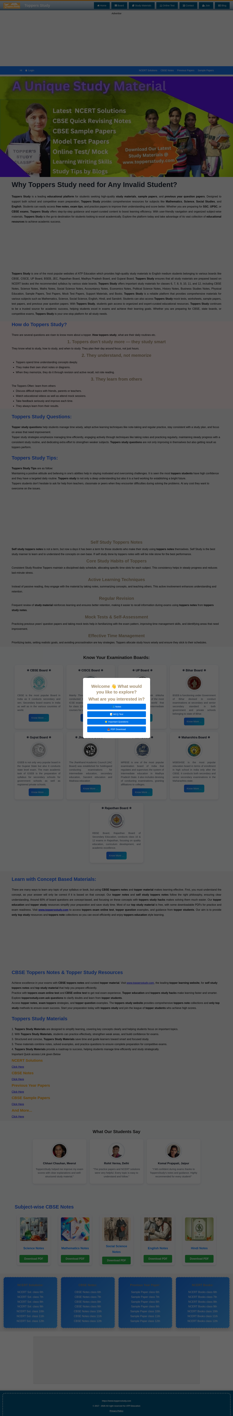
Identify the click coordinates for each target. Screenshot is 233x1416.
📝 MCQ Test (116, 714)
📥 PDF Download (116, 729)
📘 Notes (116, 706)
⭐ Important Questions (116, 721)
